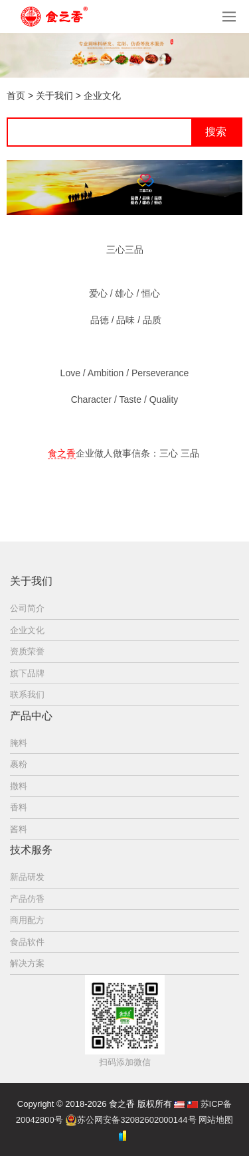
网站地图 (216, 1120)
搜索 (215, 131)
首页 (16, 95)
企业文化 (102, 95)
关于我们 (54, 95)
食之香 (62, 453)
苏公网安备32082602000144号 (136, 1120)
